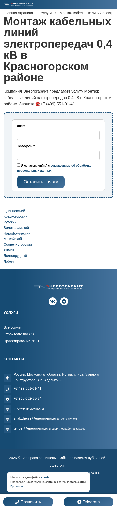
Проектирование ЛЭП (21, 341)
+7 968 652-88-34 (28, 398)
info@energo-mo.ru (29, 408)
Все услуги (12, 327)
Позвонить (28, 502)
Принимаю (17, 486)
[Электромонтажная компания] (19, 4)
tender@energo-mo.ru (50, 428)
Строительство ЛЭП (20, 334)
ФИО (21, 126)
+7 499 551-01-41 (28, 388)
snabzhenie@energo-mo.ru (45, 418)
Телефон (26, 146)
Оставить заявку (41, 181)
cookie (46, 477)
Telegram (89, 502)
